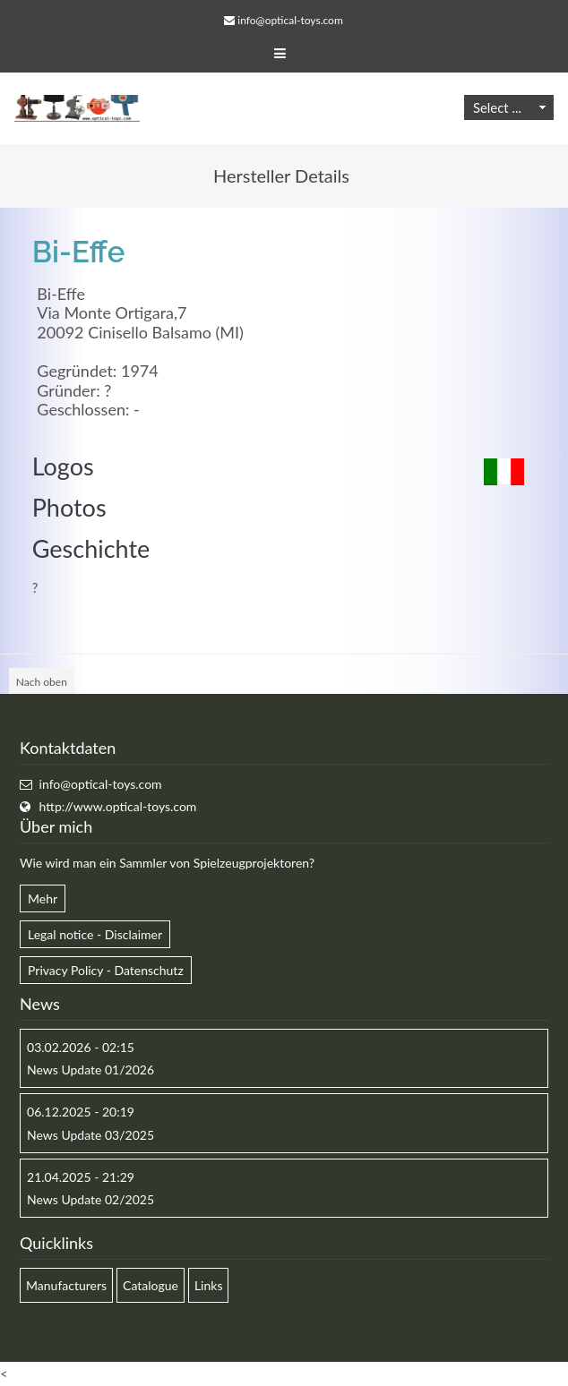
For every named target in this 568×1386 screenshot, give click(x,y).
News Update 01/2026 (90, 1069)
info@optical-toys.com (289, 20)
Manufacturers (66, 1285)
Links (208, 1285)
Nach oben (41, 682)
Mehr (42, 898)
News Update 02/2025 (90, 1199)
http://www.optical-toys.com (118, 806)
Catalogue (150, 1285)
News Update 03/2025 (90, 1134)
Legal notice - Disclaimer (95, 934)
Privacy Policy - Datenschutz (106, 970)
